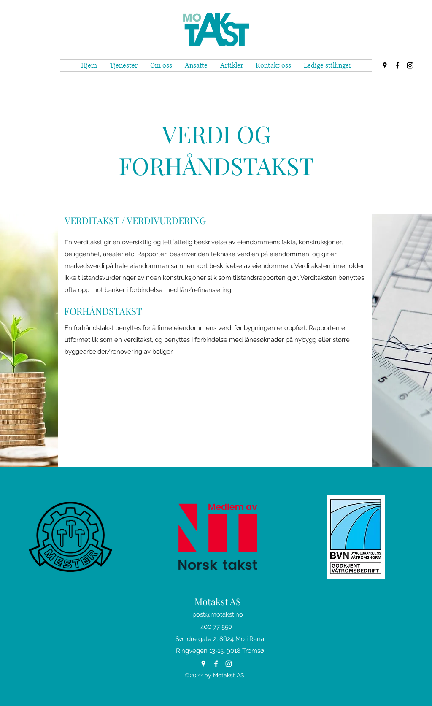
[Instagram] (410, 65)
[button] (123, 65)
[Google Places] (385, 65)
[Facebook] (397, 65)
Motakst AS (217, 601)
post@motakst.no (217, 614)
